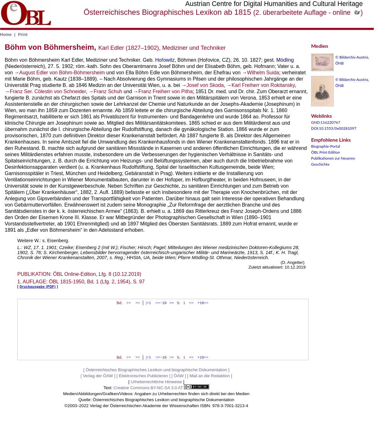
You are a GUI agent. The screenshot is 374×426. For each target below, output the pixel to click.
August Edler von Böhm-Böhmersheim (62, 72)
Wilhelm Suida (263, 72)
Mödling (285, 60)
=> (138, 302)
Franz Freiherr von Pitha (165, 91)
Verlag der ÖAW (98, 375)
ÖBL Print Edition (325, 152)
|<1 (148, 302)
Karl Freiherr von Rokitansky (263, 85)
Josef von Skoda (205, 85)
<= (128, 302)
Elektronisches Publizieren (143, 375)
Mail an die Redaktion (209, 375)
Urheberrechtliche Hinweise (156, 381)
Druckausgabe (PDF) (38, 286)
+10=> (203, 302)
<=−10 (160, 302)
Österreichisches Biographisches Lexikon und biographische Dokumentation (156, 369)
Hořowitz (165, 60)
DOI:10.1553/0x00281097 (333, 128)
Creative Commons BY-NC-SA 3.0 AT (161, 387)
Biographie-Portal (325, 146)
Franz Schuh (108, 91)
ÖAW (179, 375)
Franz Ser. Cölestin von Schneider (48, 91)
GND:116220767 (325, 122)
